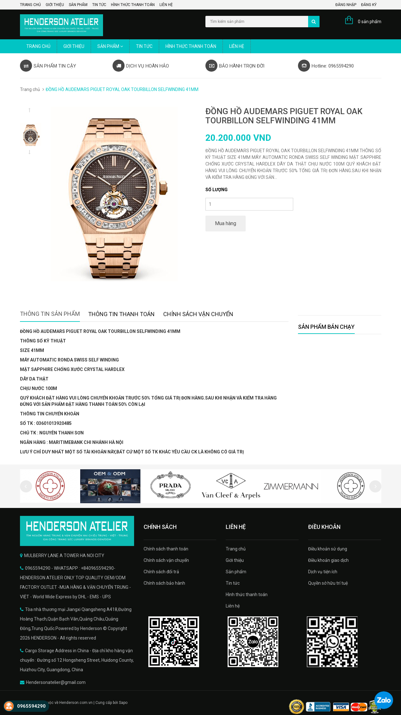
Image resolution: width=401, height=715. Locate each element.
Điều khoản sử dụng (327, 548)
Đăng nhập (345, 5)
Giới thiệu (55, 5)
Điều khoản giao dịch (328, 560)
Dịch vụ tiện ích (322, 571)
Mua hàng (225, 223)
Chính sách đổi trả (161, 571)
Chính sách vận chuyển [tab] (198, 314)
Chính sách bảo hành (164, 583)
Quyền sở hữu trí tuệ (328, 583)
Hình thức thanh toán (133, 5)
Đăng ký (369, 5)
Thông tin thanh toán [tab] (121, 314)
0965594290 (31, 706)
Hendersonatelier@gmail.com (56, 682)
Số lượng (216, 189)
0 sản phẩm (369, 21)
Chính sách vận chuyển (166, 560)
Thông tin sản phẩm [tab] (50, 313)
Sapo (123, 702)
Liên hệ (166, 5)
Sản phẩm (78, 5)
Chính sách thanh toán (166, 548)
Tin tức (99, 5)
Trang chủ (30, 5)
